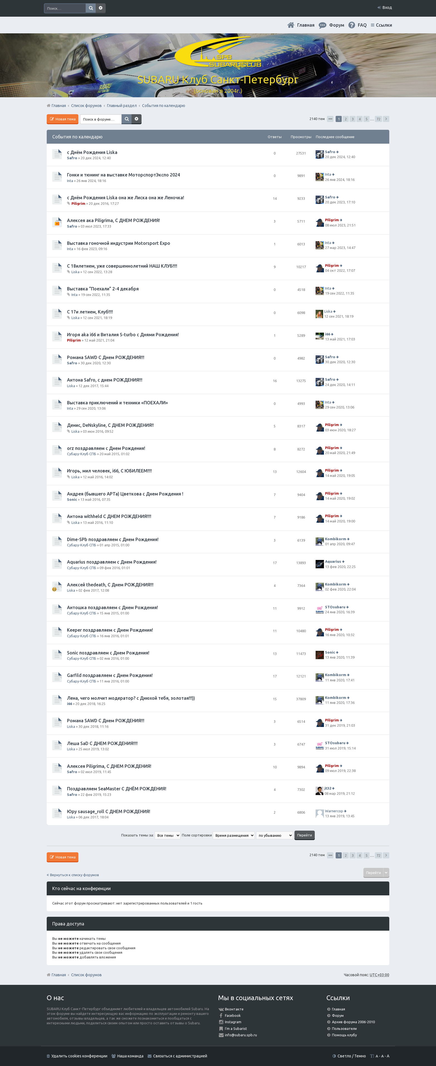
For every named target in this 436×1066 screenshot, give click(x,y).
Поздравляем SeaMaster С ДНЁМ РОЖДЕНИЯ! (116, 788)
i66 (327, 334)
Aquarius (333, 562)
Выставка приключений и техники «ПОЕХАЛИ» (117, 402)
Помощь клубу (344, 1035)
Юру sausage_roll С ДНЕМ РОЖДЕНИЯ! (108, 811)
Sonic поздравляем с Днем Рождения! (108, 652)
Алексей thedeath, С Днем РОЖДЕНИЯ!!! (110, 584)
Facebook (233, 1015)
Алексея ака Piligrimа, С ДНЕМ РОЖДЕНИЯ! (113, 220)
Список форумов (86, 975)
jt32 (327, 788)
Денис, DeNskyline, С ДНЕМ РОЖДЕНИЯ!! (110, 425)
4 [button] (360, 119)
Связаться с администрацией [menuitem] (180, 1056)
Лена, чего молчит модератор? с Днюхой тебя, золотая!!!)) (131, 698)
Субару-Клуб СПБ (81, 454)
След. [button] (386, 119)
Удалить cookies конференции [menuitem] (79, 1056)
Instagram (233, 1022)
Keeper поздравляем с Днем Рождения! (110, 629)
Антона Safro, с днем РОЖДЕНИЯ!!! (104, 379)
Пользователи (344, 1028)
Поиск (91, 8)
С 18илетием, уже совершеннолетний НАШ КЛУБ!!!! (122, 265)
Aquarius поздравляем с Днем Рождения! (112, 561)
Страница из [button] (330, 119)
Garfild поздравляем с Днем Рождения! (110, 675)
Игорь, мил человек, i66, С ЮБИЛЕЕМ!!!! (109, 470)
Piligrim (78, 203)
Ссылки (384, 25)
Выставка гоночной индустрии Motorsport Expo (118, 243)
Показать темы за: (150, 835)
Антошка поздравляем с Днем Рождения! (112, 607)
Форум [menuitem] (336, 25)
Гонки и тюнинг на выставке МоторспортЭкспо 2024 (123, 174)
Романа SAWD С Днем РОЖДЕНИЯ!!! (105, 357)
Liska (75, 272)
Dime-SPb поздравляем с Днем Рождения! (112, 539)
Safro (72, 158)
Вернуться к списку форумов (74, 875)
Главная (305, 25)
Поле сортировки (218, 835)
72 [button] (378, 119)
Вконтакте (234, 1009)
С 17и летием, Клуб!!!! (90, 311)
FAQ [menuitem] (362, 25)
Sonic (72, 499)
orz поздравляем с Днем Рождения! (106, 448)
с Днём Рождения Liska (92, 152)
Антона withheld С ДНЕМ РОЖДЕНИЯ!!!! (109, 516)
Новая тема (65, 119)
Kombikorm (335, 539)
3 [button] (353, 119)
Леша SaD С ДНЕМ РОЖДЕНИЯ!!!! (102, 743)
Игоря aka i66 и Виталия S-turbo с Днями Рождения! (123, 334)
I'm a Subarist (236, 1028)
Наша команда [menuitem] (130, 1056)
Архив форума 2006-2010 (353, 1022)
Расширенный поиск (101, 8)
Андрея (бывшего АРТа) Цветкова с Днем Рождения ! (125, 493)
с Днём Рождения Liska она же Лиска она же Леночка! (125, 197)
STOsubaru (335, 607)
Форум (338, 1015)
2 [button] (346, 119)
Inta (70, 181)
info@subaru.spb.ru (241, 1035)
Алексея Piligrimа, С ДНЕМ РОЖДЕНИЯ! (109, 766)
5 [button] (367, 119)
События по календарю (77, 136)
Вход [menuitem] (387, 7)
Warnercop (334, 811)
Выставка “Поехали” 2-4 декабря (103, 288)
